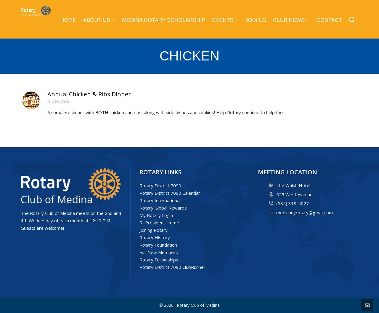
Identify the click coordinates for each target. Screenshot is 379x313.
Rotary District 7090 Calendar (169, 193)
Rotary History (154, 237)
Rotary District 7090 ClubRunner (172, 267)
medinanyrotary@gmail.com (304, 212)
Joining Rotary (153, 230)
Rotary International (159, 200)
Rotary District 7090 (160, 186)
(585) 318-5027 (292, 203)
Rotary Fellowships (158, 260)
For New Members (158, 252)
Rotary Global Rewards (163, 208)
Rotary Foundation (158, 245)
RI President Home (159, 223)
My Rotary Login (156, 215)
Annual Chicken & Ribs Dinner (89, 94)
